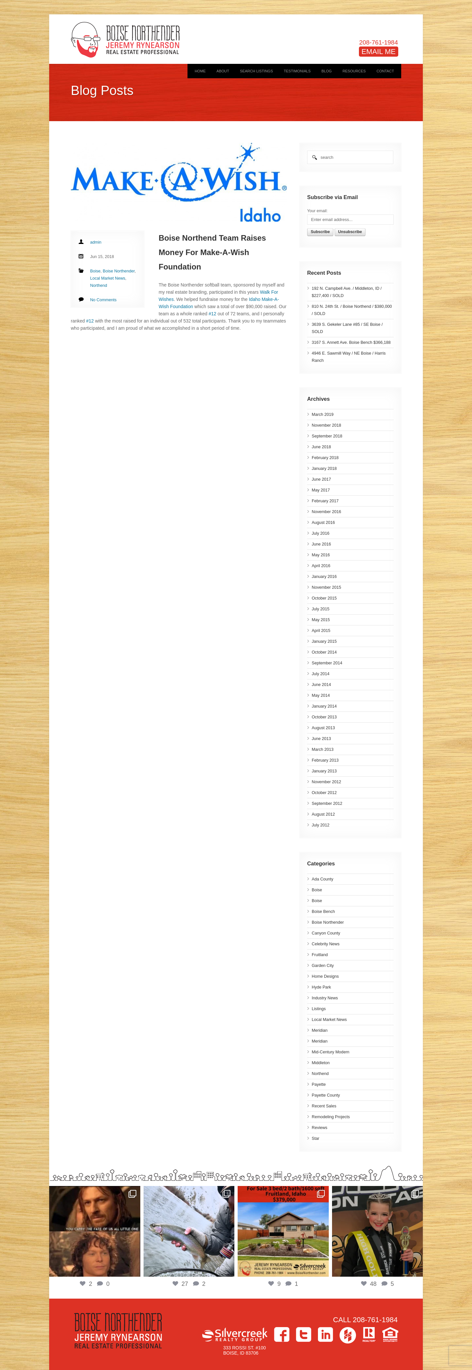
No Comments (103, 300)
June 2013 (321, 738)
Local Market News (329, 1019)
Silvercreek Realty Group (234, 1334)
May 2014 (321, 695)
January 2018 (324, 468)
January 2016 (324, 576)
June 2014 (321, 684)
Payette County (326, 1095)
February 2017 (325, 501)
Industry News (325, 998)
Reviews (319, 1127)
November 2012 (326, 782)
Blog (327, 71)
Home (200, 71)
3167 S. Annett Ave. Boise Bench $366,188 (351, 342)
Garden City (323, 965)
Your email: (317, 211)
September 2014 (327, 663)
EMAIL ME (379, 51)
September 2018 (327, 436)
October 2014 (324, 652)
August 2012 (323, 814)
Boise (317, 890)
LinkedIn (325, 1334)
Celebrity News (326, 944)
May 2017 (321, 490)
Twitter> (303, 1334)
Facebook (281, 1334)
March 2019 (323, 414)
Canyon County (326, 933)
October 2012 (324, 792)
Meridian (319, 1030)
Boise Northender (328, 922)
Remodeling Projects (331, 1117)
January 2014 (324, 706)
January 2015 (324, 641)
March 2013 (323, 749)
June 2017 (321, 479)
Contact (385, 71)
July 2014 (320, 674)
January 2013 (324, 771)
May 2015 (321, 620)
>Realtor (369, 1334)
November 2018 (326, 425)
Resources (354, 71)
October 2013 (324, 717)
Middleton (321, 1063)
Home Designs (325, 976)
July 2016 (320, 533)
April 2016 (321, 566)
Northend (320, 1073)
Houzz (348, 1335)
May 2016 (321, 555)
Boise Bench (323, 911)
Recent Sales (324, 1106)
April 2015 (321, 630)
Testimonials (297, 71)
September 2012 (327, 803)
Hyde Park (321, 987)
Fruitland (320, 955)
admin (95, 242)
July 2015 (320, 609)
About (222, 71)
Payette (319, 1084)
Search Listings (256, 71)
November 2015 (326, 587)
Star (315, 1138)
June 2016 (321, 544)
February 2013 (325, 760)
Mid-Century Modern (330, 1052)
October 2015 (324, 598)
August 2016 (323, 522)
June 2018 (321, 447)
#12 (212, 313)
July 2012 (320, 825)
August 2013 (323, 728)
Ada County (322, 879)
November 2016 (326, 511)
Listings (319, 1009)
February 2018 (325, 457)
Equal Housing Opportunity (390, 1334)
